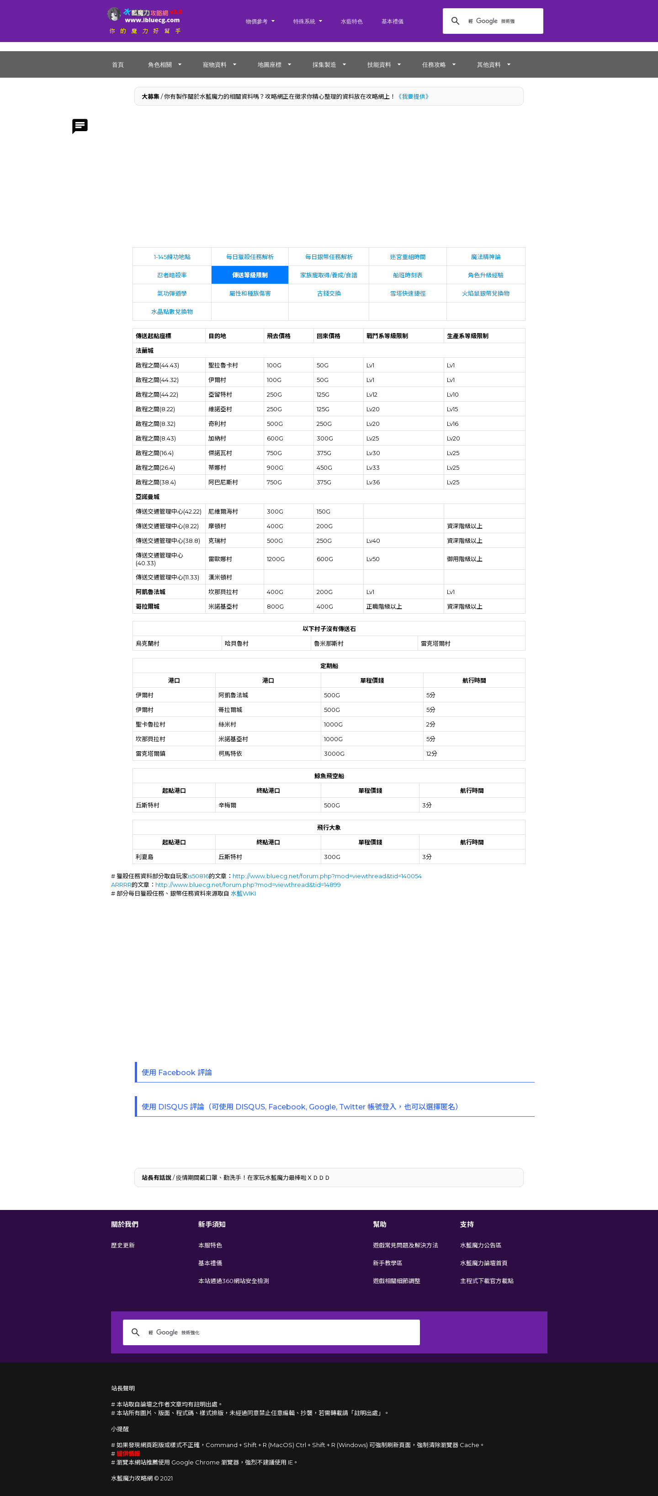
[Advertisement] (329, 179)
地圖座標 (269, 64)
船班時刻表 (408, 275)
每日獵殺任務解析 (250, 256)
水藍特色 (352, 21)
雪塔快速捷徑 (408, 293)
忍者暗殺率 (172, 275)
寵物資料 (215, 64)
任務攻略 (434, 64)
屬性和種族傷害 (250, 293)
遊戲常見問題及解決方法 (405, 1245)
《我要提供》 (413, 96)
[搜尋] (491, 21)
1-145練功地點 (172, 256)
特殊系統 (304, 21)
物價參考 (257, 21)
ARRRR (121, 884)
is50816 (198, 876)
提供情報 (128, 1453)
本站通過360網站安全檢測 (233, 1280)
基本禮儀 (392, 21)
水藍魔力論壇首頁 (484, 1263)
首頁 (118, 64)
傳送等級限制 (250, 275)
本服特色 (210, 1245)
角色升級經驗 (486, 275)
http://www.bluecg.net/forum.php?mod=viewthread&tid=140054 (327, 876)
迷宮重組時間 (408, 256)
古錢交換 (329, 293)
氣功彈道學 (172, 293)
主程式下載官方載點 (487, 1280)
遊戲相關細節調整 (396, 1280)
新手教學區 (388, 1263)
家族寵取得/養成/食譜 (328, 275)
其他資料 (489, 64)
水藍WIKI (243, 893)
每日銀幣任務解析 (329, 256)
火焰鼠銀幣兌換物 (485, 293)
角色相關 (160, 64)
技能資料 (379, 64)
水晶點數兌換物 (172, 311)
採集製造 (324, 64)
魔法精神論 (486, 256)
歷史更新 (123, 1245)
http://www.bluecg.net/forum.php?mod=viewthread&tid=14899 (248, 884)
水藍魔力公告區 (481, 1245)
